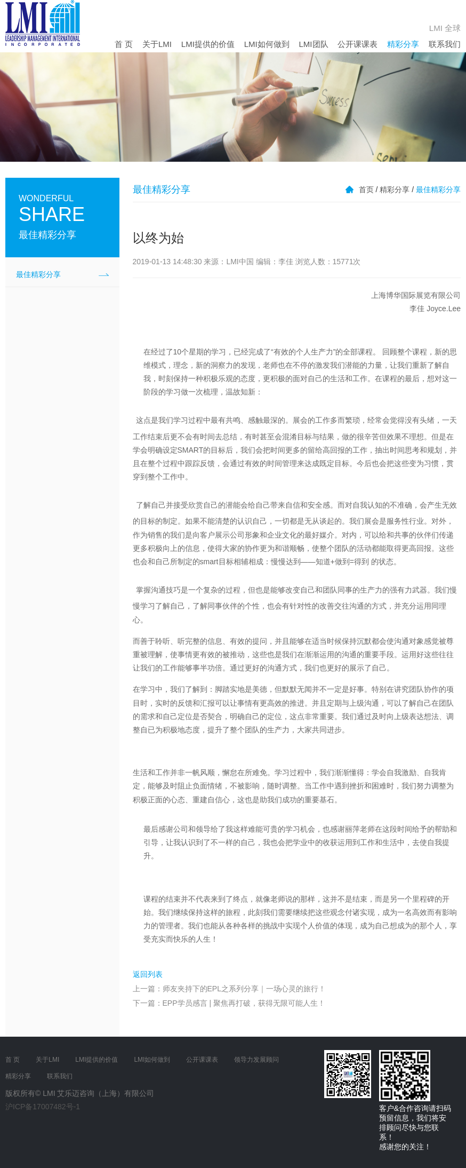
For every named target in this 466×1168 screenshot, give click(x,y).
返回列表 (148, 974)
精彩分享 (403, 44)
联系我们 (445, 44)
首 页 (124, 44)
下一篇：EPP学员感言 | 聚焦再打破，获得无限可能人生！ (229, 1003)
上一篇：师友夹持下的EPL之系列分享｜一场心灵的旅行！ (229, 988)
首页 (366, 189)
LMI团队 (313, 44)
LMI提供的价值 (208, 44)
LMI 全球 (445, 28)
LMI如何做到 (267, 44)
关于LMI (157, 44)
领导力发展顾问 (256, 1059)
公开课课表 (357, 44)
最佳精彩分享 (38, 274)
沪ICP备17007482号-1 (42, 1106)
